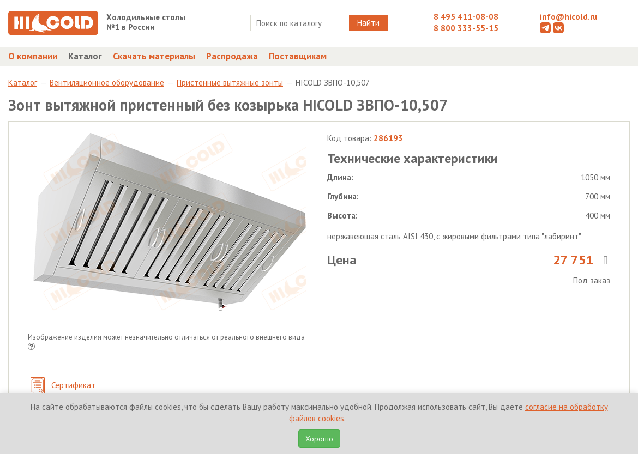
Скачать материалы (154, 56)
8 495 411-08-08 (466, 16)
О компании (32, 56)
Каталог (85, 56)
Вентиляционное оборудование (107, 82)
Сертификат (63, 386)
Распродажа (232, 56)
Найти (368, 22)
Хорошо (319, 439)
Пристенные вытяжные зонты (230, 82)
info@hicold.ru (568, 16)
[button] (31, 347)
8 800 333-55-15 (466, 28)
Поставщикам (298, 56)
